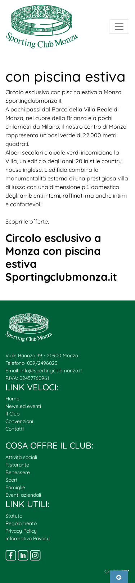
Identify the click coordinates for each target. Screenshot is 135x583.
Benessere (17, 472)
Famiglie (15, 487)
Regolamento (21, 523)
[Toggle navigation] (119, 26)
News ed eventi (23, 406)
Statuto (13, 516)
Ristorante (17, 465)
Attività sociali (21, 457)
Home (12, 398)
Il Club (12, 413)
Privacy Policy (21, 531)
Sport (11, 480)
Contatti (14, 429)
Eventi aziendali (23, 495)
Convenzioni (19, 421)
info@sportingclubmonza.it (51, 370)
